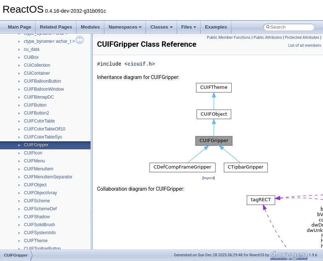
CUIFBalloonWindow (44, 89)
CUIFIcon (33, 153)
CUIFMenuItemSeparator (48, 176)
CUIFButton (35, 105)
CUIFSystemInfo (40, 232)
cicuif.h (139, 64)
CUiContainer (37, 73)
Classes (161, 27)
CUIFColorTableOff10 (45, 129)
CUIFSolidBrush (39, 224)
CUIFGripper (36, 145)
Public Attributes (267, 37)
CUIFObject (35, 184)
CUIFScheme (37, 200)
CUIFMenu (34, 160)
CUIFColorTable (39, 121)
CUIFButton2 (36, 113)
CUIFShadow (37, 216)
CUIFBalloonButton (42, 81)
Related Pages (56, 27)
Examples (216, 27)
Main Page (19, 27)
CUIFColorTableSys (43, 137)
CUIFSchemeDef (40, 208)
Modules (90, 27)
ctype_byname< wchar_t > (49, 41)
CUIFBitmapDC (39, 97)
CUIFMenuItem (38, 168)
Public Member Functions (229, 37)
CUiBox (31, 57)
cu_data (31, 49)
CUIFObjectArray (40, 192)
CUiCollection (37, 65)
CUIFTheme (35, 240)
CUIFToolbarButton (42, 248)
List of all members (304, 45)
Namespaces (125, 27)
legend (208, 178)
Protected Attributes (302, 37)
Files (189, 27)
